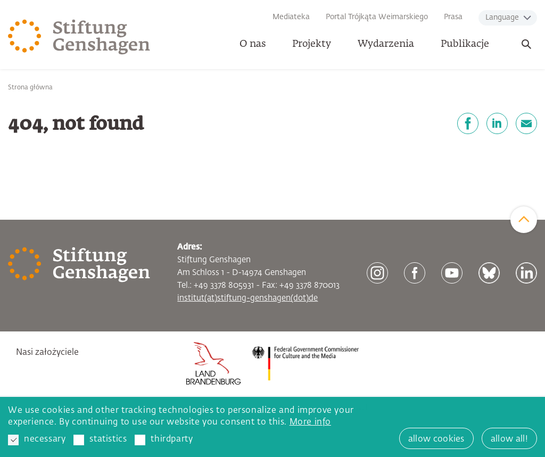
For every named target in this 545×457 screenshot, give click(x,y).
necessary (36, 440)
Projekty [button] (311, 44)
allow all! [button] (509, 439)
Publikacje (465, 44)
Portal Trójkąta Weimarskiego (377, 17)
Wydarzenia (386, 44)
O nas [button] (253, 44)
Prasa (453, 17)
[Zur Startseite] (79, 37)
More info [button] (310, 422)
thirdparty (164, 440)
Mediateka (291, 17)
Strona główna (30, 88)
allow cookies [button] (436, 439)
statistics (100, 440)
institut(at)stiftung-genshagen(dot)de (247, 298)
